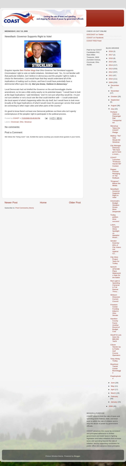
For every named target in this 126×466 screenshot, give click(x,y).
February (114, 396)
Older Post (75, 202)
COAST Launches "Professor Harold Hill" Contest (115, 162)
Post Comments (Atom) (24, 208)
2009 (111, 82)
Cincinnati (15, 122)
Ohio (21, 122)
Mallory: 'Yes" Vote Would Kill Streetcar (115, 139)
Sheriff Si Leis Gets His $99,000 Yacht (115, 338)
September (115, 100)
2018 (111, 51)
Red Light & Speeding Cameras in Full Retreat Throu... (115, 286)
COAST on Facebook (95, 38)
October (114, 96)
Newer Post (11, 202)
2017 (111, 55)
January (114, 402)
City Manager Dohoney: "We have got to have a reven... (115, 150)
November (115, 91)
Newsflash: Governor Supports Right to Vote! (115, 193)
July (113, 109)
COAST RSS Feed (94, 41)
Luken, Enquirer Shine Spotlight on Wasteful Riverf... (114, 231)
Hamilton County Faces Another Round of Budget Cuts (115, 325)
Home (43, 202)
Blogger (77, 456)
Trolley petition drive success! (114, 218)
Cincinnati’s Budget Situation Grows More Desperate (115, 206)
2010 (111, 79)
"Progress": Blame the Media (115, 183)
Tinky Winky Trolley (115, 360)
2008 (111, 406)
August (114, 106)
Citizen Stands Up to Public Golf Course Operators (115, 350)
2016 (111, 58)
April (113, 389)
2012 (111, 72)
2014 (111, 65)
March (113, 393)
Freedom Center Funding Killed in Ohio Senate (114, 310)
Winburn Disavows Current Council (115, 298)
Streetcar (28, 122)
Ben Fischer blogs (28, 70)
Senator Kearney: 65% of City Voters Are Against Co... (115, 247)
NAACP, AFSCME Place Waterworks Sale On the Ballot (115, 272)
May (113, 386)
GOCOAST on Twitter (95, 34)
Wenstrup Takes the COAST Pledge (115, 129)
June (113, 383)
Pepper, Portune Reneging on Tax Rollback (115, 173)
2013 (111, 69)
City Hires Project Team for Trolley (114, 260)
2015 (111, 62)
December (115, 85)
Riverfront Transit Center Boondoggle (115, 368)
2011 (111, 75)
